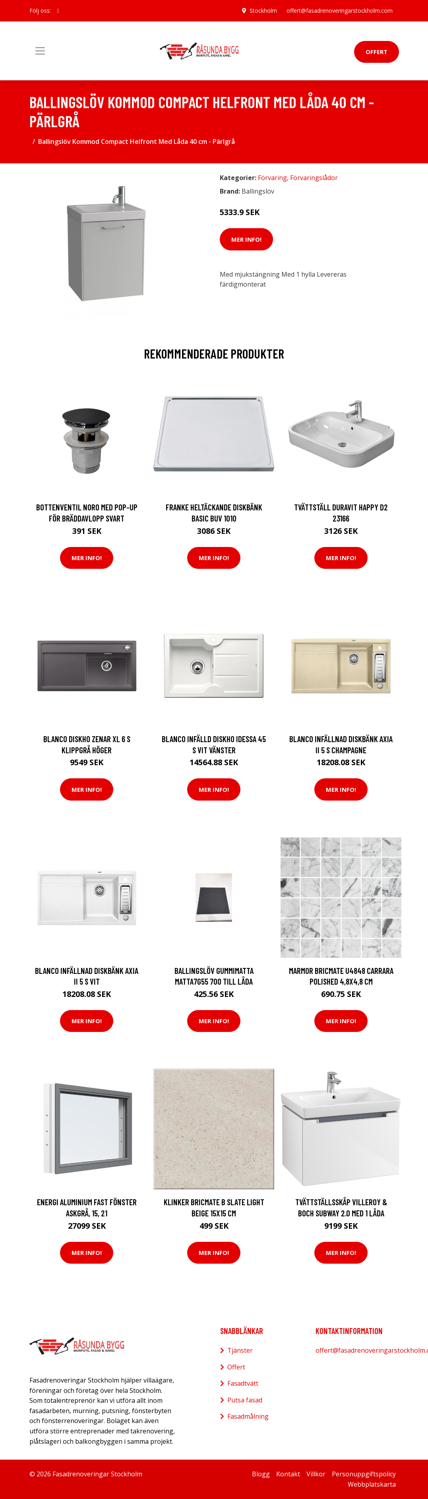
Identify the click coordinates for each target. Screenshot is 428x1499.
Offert (376, 52)
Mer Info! (246, 239)
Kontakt (288, 1474)
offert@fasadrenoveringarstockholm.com (340, 10)
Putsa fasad (244, 1400)
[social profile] (58, 10)
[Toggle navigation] (40, 50)
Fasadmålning (248, 1416)
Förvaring (272, 177)
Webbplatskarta (372, 1484)
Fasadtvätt (242, 1383)
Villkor (315, 1474)
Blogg (261, 1474)
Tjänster (240, 1350)
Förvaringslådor (314, 177)
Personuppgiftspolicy (364, 1474)
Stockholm (263, 10)
